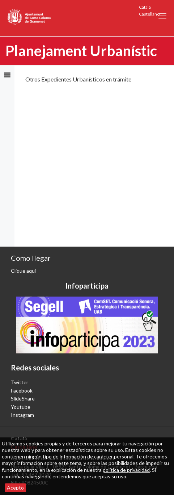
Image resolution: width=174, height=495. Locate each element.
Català (145, 7)
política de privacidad (126, 470)
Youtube (20, 407)
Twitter (19, 382)
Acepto (15, 487)
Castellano (149, 14)
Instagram (22, 415)
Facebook (22, 390)
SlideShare (23, 398)
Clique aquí (23, 271)
